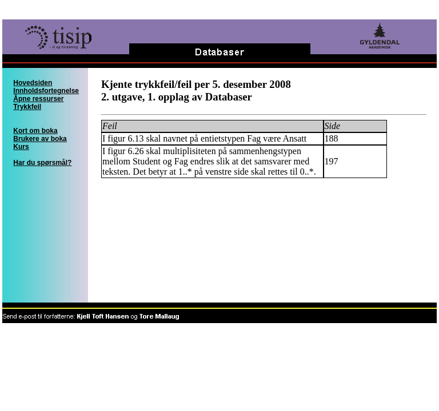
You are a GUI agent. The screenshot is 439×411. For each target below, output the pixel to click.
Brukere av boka (39, 139)
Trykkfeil (27, 107)
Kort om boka (35, 131)
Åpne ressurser (38, 99)
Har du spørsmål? (42, 163)
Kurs (21, 147)
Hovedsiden (32, 83)
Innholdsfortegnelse (46, 91)
